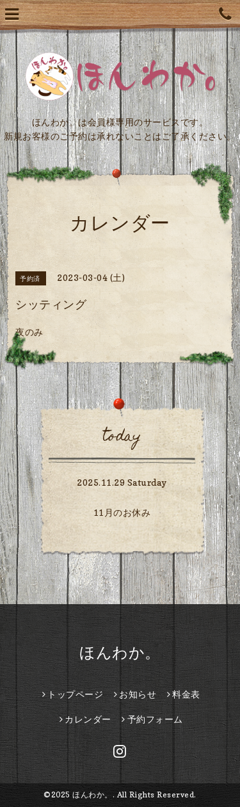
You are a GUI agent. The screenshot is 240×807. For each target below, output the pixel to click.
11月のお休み (122, 512)
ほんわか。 (120, 652)
